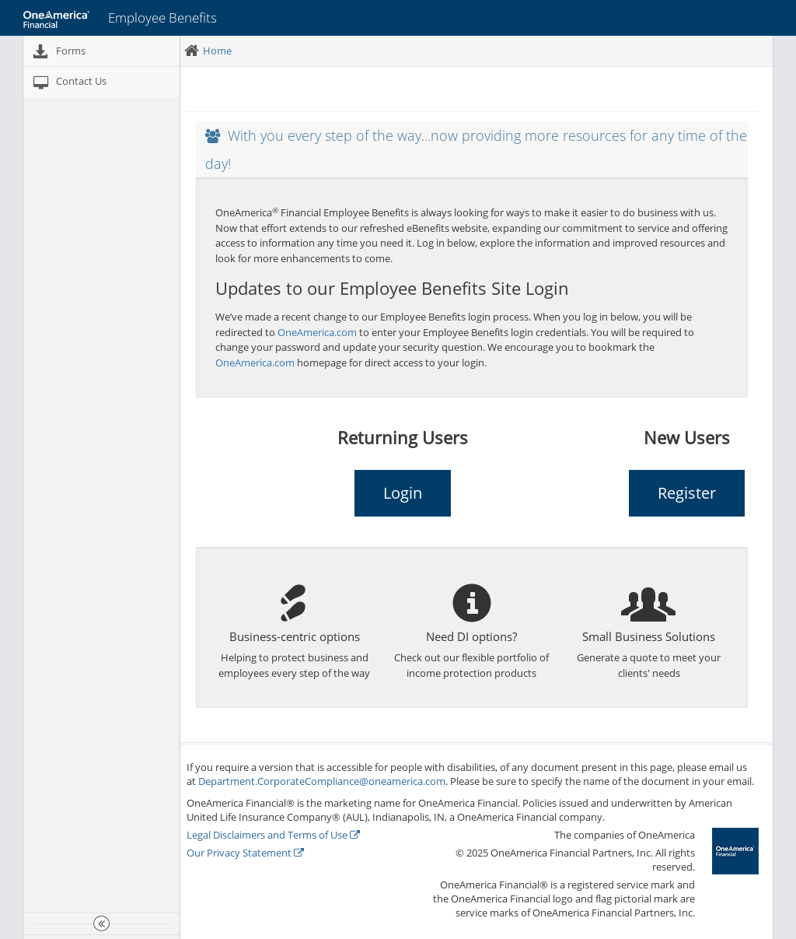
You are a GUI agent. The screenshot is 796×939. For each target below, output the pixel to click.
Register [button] (687, 492)
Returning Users (402, 437)
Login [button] (402, 492)
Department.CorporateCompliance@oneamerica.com (321, 781)
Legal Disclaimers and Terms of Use (273, 835)
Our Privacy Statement (245, 853)
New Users (687, 437)
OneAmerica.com (317, 332)
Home (217, 51)
